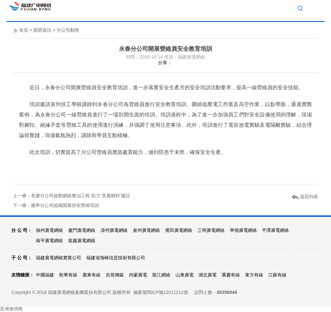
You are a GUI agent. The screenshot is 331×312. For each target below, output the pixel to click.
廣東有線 (91, 274)
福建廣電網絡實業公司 (58, 257)
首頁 (23, 30)
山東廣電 (185, 274)
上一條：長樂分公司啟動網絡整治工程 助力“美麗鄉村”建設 (71, 195)
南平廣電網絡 (49, 240)
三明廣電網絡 (211, 230)
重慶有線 (231, 274)
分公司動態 (68, 30)
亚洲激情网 (11, 308)
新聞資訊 (42, 30)
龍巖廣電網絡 (81, 240)
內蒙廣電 (138, 274)
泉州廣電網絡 (146, 230)
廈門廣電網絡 (81, 230)
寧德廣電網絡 (243, 230)
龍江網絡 (161, 274)
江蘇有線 (277, 274)
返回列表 (304, 197)
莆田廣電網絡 (178, 230)
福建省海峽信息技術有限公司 (115, 257)
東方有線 (254, 274)
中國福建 (45, 274)
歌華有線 (68, 274)
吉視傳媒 (115, 274)
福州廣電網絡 (49, 230)
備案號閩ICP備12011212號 (160, 292)
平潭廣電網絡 (275, 230)
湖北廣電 (207, 274)
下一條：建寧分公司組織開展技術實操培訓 (56, 205)
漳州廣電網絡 (114, 230)
